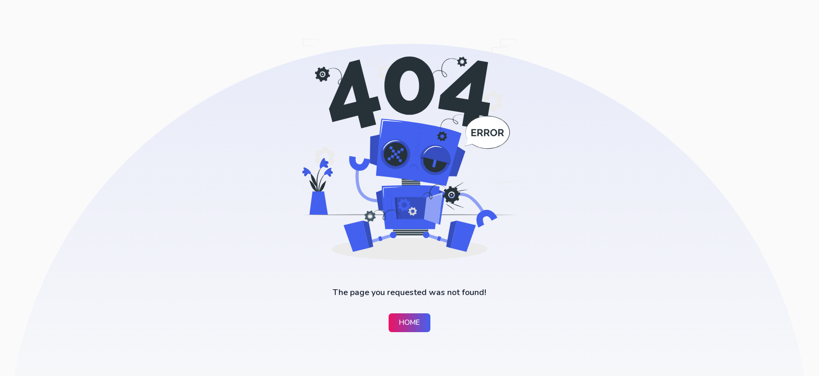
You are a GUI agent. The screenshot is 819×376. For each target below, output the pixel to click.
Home (409, 322)
